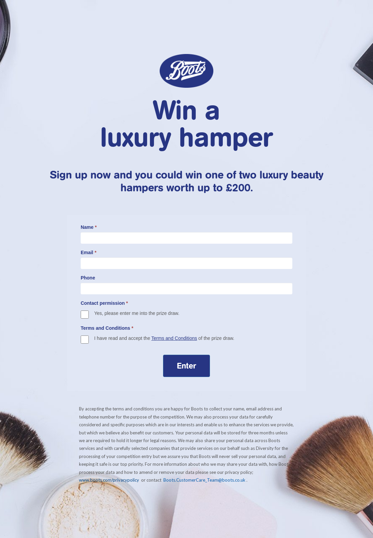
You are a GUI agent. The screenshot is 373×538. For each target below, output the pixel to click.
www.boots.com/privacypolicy (109, 480)
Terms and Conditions (107, 328)
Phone (88, 277)
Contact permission (104, 303)
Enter (186, 366)
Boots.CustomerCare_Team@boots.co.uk (204, 480)
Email (89, 252)
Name (89, 227)
